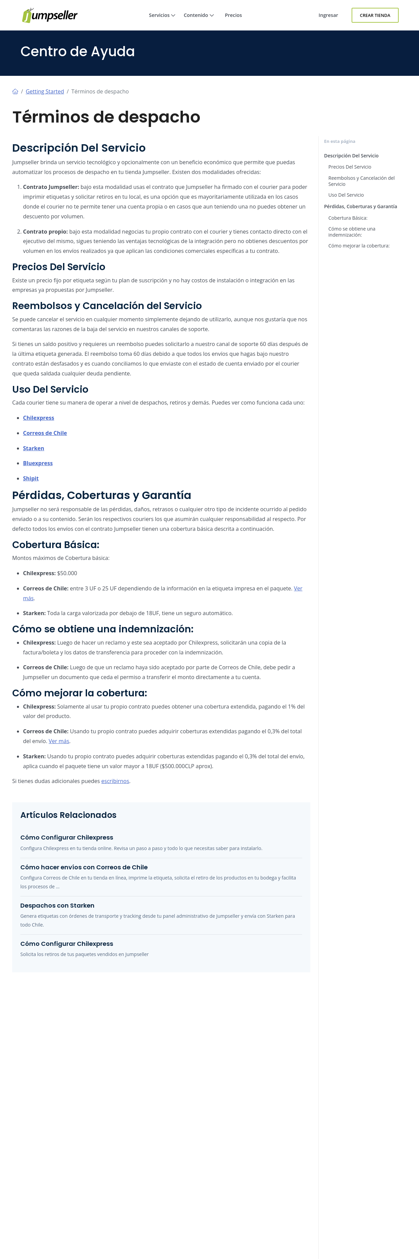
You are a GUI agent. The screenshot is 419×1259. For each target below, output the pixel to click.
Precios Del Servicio (350, 167)
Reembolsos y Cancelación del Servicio (362, 181)
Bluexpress (38, 463)
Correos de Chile (45, 433)
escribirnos (115, 781)
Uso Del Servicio (346, 195)
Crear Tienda (375, 15)
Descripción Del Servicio (351, 155)
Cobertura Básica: (348, 218)
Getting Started (45, 91)
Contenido (199, 21)
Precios (233, 15)
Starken (33, 448)
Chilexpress (38, 417)
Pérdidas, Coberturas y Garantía (360, 206)
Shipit (31, 478)
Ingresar (328, 15)
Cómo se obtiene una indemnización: (352, 231)
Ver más (59, 741)
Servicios (162, 21)
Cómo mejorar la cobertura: (359, 245)
